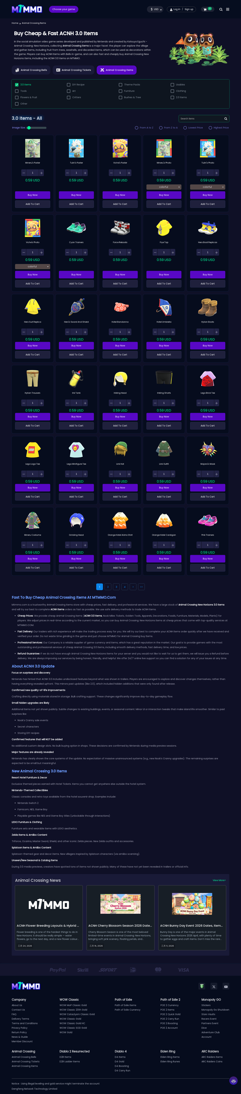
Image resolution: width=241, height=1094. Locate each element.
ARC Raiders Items (212, 1057)
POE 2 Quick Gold (170, 1014)
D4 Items (120, 1057)
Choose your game (63, 9)
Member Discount (22, 1041)
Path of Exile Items (125, 1005)
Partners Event (210, 1023)
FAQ (14, 1014)
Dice (204, 1028)
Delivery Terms (20, 1018)
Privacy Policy (19, 1028)
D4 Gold (119, 1061)
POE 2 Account (169, 1028)
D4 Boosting (122, 1066)
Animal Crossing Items (25, 1066)
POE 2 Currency (169, 1005)
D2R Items (65, 1057)
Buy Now (32, 195)
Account (207, 1037)
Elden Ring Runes (170, 1061)
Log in (177, 9)
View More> (219, 880)
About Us (17, 1005)
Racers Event (209, 1018)
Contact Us (18, 1009)
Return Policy (19, 1032)
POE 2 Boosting (169, 1023)
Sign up (189, 9)
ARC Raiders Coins (212, 1061)
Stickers (206, 1005)
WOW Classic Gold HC (72, 1023)
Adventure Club (211, 1032)
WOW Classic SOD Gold (73, 1028)
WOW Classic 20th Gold (73, 1009)
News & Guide (20, 1037)
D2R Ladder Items (70, 1061)
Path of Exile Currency (127, 1009)
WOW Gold (66, 1032)
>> (141, 587)
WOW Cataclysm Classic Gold (77, 1014)
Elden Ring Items (170, 1057)
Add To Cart (33, 204)
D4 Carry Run (122, 1070)
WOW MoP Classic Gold (73, 1005)
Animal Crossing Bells (24, 1057)
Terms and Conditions (25, 1023)
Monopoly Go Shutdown (215, 1009)
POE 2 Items (167, 1009)
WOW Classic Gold (70, 1018)
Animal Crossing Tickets (25, 1061)
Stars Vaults (208, 1014)
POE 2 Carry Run (169, 1018)
